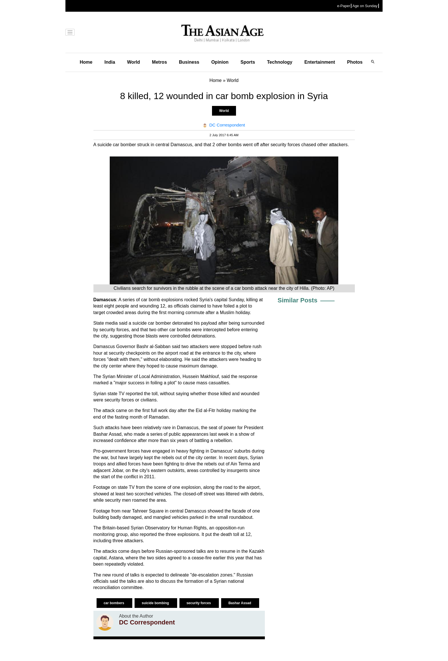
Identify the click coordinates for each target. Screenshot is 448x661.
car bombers (114, 603)
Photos (355, 62)
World (133, 62)
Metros (159, 62)
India (109, 62)
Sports (248, 62)
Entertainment (319, 62)
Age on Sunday (364, 6)
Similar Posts (297, 300)
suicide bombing (156, 603)
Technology (280, 62)
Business (189, 62)
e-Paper (343, 6)
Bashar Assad (240, 603)
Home (86, 62)
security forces (199, 603)
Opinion (219, 62)
